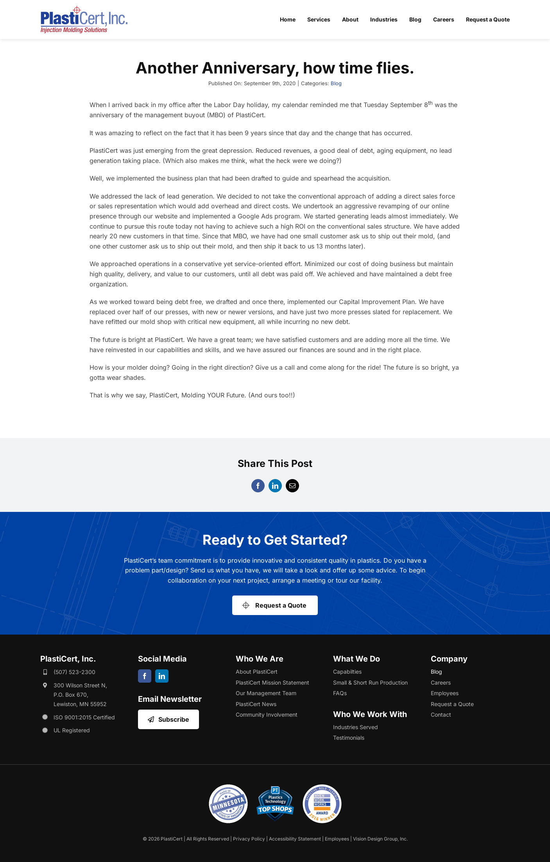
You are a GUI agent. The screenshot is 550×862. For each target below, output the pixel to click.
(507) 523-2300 (74, 672)
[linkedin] (161, 676)
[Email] (292, 485)
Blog (336, 83)
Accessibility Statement (295, 839)
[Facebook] (258, 485)
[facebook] (144, 676)
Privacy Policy (249, 839)
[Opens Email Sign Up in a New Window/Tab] (168, 719)
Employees (337, 839)
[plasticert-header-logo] (84, 9)
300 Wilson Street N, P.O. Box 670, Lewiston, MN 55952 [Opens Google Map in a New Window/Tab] (80, 694)
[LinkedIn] (275, 485)
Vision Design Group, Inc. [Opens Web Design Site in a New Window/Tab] (380, 839)
